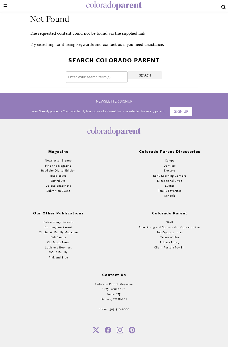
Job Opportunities (170, 232)
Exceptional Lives (169, 180)
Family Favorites (169, 190)
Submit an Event (58, 190)
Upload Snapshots (58, 185)
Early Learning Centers (169, 175)
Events (170, 185)
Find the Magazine (58, 165)
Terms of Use (169, 237)
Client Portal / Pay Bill (169, 247)
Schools (169, 195)
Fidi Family (58, 237)
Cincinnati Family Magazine (58, 232)
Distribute (58, 180)
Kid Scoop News (58, 242)
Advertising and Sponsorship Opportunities (170, 227)
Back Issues (58, 175)
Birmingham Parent (58, 227)
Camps (169, 160)
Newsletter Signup (58, 160)
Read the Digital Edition (58, 170)
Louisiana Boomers (58, 247)
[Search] (97, 77)
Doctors (169, 170)
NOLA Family (58, 252)
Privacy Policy (169, 242)
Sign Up (181, 111)
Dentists (170, 165)
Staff (169, 222)
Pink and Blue (58, 257)
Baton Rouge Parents (58, 222)
